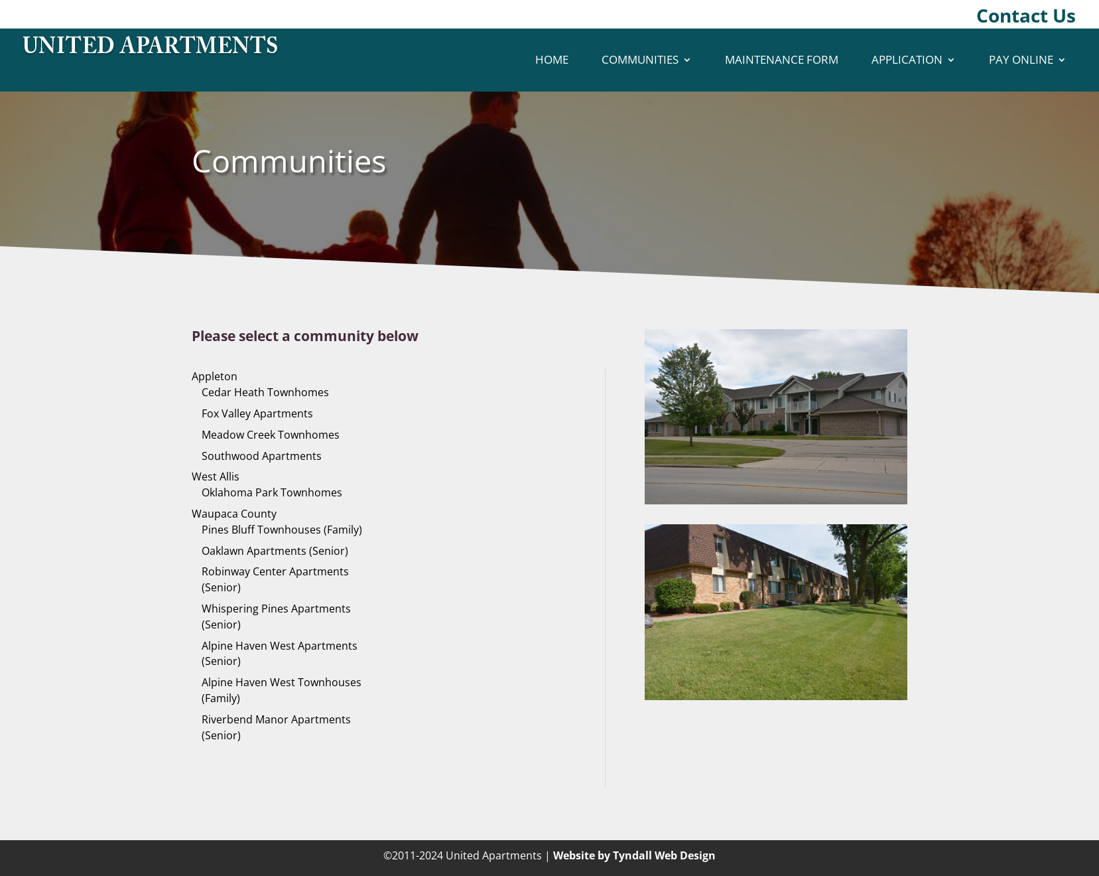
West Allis (215, 476)
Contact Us (1026, 15)
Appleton (214, 376)
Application (907, 59)
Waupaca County (234, 513)
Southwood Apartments (262, 456)
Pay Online (1021, 59)
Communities (640, 59)
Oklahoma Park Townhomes (272, 492)
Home (551, 59)
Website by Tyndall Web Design (634, 855)
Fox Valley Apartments (257, 413)
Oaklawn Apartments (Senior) (275, 551)
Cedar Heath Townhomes (265, 392)
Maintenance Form (781, 59)
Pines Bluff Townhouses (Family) (282, 529)
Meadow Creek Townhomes (271, 434)
